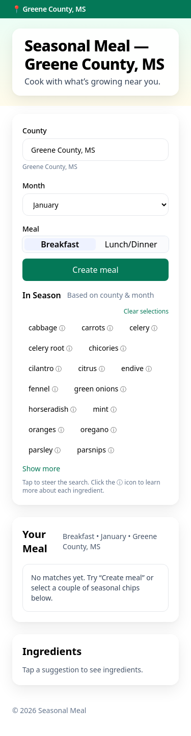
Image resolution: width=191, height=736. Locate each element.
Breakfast (60, 244)
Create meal (95, 269)
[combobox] (95, 149)
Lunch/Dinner (131, 244)
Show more (41, 468)
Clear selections (146, 311)
